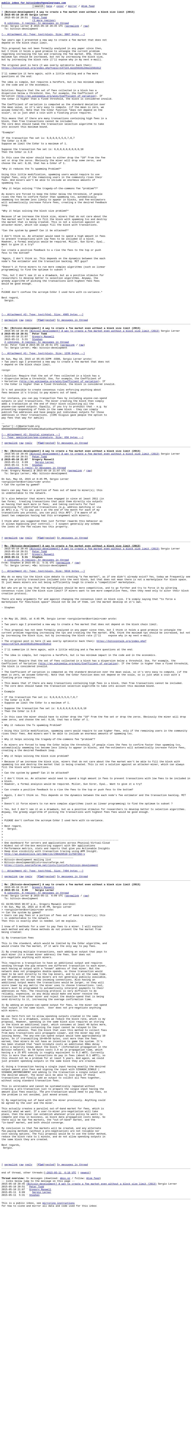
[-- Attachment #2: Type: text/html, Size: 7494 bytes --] (42, 1041)
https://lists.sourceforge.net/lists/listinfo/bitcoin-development (51, 1034)
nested (49, 383)
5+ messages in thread (72, 383)
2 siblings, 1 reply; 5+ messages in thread (35, 558)
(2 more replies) (44, 23)
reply (28, 383)
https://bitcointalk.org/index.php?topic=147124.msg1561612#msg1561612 (51, 80)
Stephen (37, 405)
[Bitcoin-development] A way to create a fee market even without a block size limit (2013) (94, 395)
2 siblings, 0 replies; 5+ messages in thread (36, 408)
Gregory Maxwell (43, 402)
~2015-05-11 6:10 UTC (60, 1401)
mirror (78, 7)
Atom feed (93, 7)
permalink (72, 30)
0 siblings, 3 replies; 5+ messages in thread (36, 27)
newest (84, 1401)
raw (85, 30)
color (66, 7)
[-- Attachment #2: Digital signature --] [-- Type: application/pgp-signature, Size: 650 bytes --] (42, 521)
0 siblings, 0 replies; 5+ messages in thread (36, 1066)
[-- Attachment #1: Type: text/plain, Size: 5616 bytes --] (43, 681)
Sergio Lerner (44, 551)
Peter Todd (39, 20)
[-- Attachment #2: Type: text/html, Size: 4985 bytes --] (42, 376)
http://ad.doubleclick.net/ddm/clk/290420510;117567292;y (44, 1020)
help (55, 7)
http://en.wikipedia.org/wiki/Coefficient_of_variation (56, 114)
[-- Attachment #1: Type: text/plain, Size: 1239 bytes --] (43, 422)
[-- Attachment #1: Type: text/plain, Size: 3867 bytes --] (43, 40)
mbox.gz (65, 1407)
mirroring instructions (58, 1436)
